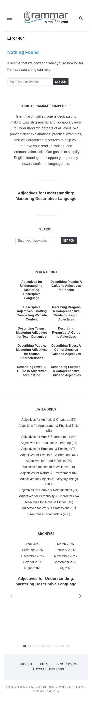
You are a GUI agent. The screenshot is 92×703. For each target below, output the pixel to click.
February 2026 (32, 550)
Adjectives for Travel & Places (46, 502)
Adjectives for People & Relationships (46, 490)
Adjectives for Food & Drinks (46, 460)
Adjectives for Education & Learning (46, 443)
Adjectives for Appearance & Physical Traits (49, 425)
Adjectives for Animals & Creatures (45, 419)
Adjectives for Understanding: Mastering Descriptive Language (31, 290)
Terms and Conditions (49, 669)
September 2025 (65, 562)
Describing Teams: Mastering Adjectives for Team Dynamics (31, 332)
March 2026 (65, 544)
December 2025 (32, 556)
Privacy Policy (67, 664)
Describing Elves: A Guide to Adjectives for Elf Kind (32, 371)
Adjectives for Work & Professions (45, 508)
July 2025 (65, 568)
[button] (9, 18)
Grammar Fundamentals (45, 514)
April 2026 (32, 544)
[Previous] (10, 596)
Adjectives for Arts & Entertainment (45, 436)
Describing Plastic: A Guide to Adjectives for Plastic (66, 286)
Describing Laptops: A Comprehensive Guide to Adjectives (66, 371)
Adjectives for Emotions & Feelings (45, 448)
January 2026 (65, 550)
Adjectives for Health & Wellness (46, 467)
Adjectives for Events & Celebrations (45, 455)
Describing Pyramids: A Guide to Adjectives (66, 332)
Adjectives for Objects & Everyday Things (49, 479)
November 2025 (65, 556)
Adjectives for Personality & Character (45, 496)
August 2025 (32, 568)
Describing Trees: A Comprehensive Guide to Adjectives (66, 350)
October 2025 (32, 562)
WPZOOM (54, 691)
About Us (27, 664)
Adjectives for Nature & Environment (45, 473)
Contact (44, 664)
